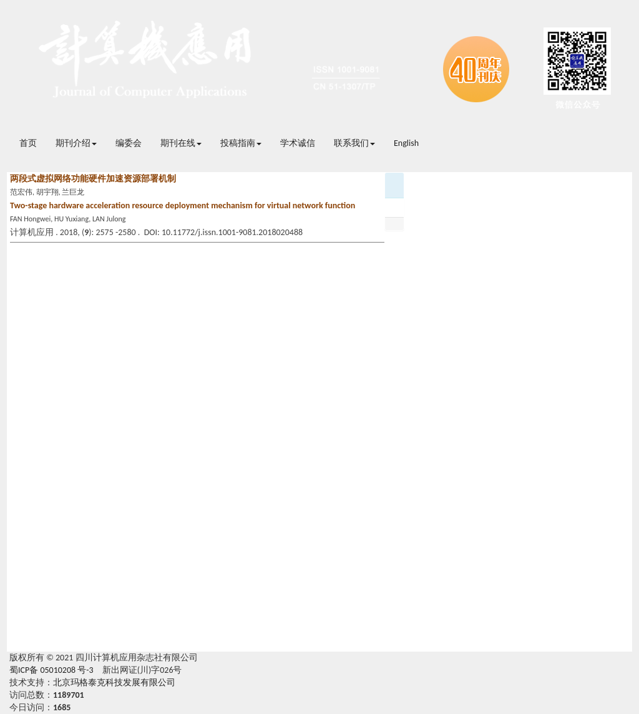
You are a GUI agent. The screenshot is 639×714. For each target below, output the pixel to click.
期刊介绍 (76, 143)
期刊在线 (181, 143)
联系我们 (354, 143)
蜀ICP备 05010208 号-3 (51, 670)
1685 (62, 707)
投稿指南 (240, 143)
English (406, 143)
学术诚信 (297, 143)
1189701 (68, 695)
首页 (28, 143)
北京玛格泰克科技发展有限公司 (114, 682)
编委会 (128, 143)
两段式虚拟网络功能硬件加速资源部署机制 (93, 178)
